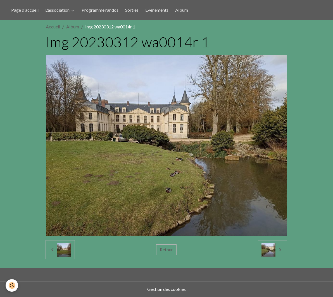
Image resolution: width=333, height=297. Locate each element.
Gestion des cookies (166, 289)
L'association (57, 10)
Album (181, 10)
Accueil (53, 26)
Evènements (156, 10)
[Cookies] (12, 285)
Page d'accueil (25, 10)
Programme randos (100, 10)
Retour (166, 249)
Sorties (132, 10)
